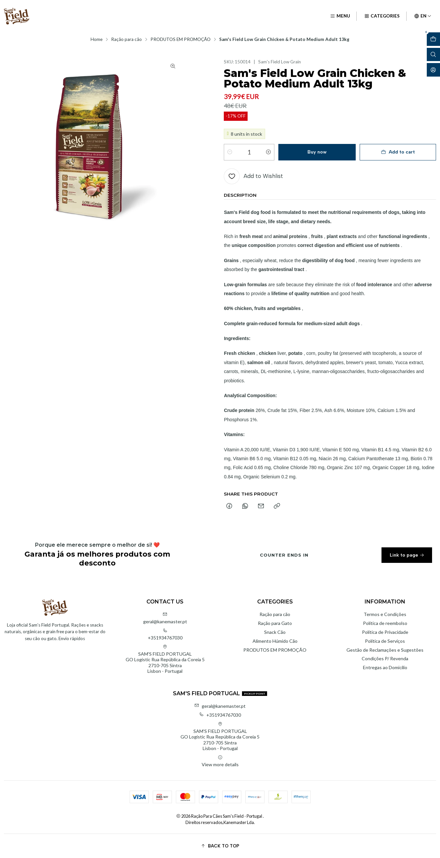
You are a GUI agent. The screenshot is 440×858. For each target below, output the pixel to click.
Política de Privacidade (385, 632)
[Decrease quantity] (229, 152)
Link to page (407, 558)
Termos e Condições (385, 614)
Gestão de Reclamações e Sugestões (384, 650)
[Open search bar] (433, 54)
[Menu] (340, 16)
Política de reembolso (385, 623)
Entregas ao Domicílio (385, 667)
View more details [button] (220, 761)
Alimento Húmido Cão (275, 641)
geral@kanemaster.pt (165, 618)
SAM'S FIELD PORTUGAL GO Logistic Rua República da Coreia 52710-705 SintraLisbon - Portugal (165, 659)
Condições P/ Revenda (385, 658)
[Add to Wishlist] (253, 176)
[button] (220, 846)
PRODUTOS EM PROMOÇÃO (180, 39)
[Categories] (382, 16)
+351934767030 (165, 634)
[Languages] (423, 16)
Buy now (317, 152)
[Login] (433, 70)
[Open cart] (433, 39)
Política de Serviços (385, 641)
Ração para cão (126, 39)
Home (96, 39)
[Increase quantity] (268, 152)
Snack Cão (275, 632)
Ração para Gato (275, 623)
